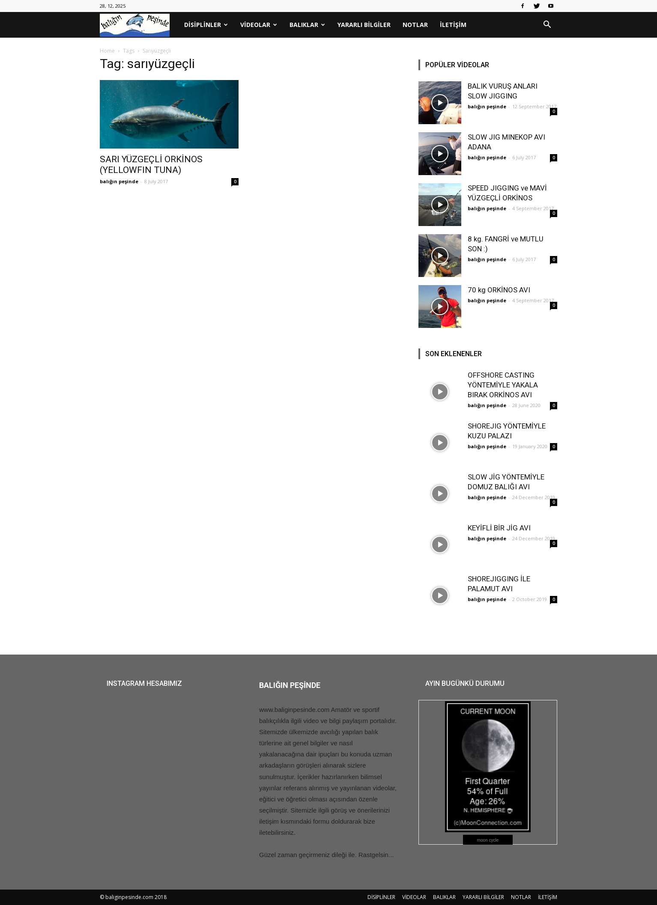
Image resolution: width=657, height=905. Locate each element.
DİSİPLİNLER (206, 25)
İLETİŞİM (453, 25)
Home (107, 50)
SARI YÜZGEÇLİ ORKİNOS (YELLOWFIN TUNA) (151, 164)
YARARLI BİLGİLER (364, 25)
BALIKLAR (307, 25)
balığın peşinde (119, 181)
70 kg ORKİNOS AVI (499, 290)
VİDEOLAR (258, 25)
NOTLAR (415, 25)
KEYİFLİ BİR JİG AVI (499, 528)
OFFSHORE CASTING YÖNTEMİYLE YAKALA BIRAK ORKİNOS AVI (503, 385)
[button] (547, 25)
